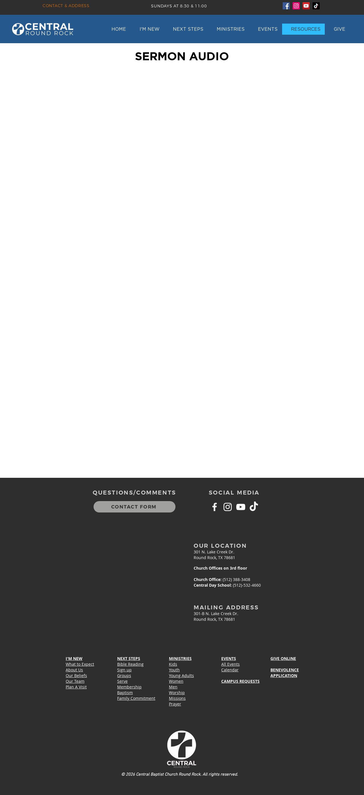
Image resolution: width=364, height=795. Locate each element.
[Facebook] (286, 5)
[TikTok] (316, 5)
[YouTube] (306, 5)
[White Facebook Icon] (214, 506)
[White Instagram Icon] (227, 506)
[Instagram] (296, 5)
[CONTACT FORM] (134, 506)
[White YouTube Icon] (240, 506)
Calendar (230, 669)
